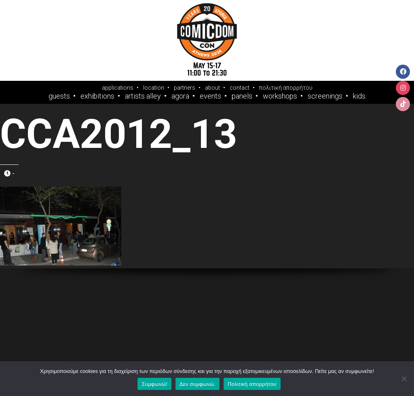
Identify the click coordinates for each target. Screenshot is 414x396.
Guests (59, 96)
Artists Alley (143, 96)
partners (184, 88)
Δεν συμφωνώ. (197, 384)
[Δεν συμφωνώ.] (404, 379)
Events (210, 96)
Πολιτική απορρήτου (252, 384)
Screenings (325, 96)
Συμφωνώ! (154, 384)
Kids (359, 96)
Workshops (280, 96)
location (153, 88)
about (212, 88)
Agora (180, 96)
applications (117, 88)
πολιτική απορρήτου (286, 88)
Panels (242, 96)
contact (239, 88)
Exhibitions (97, 96)
